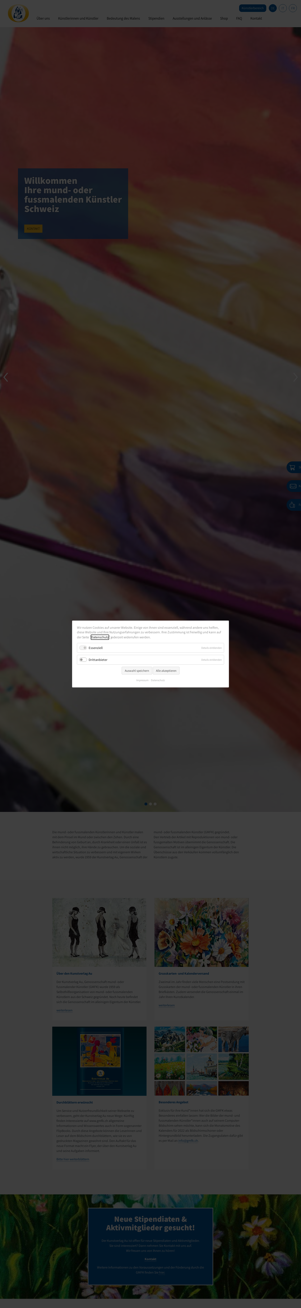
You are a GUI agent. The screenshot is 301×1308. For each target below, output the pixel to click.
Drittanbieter (98, 660)
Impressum (142, 680)
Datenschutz (100, 637)
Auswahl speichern (137, 671)
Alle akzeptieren (166, 671)
